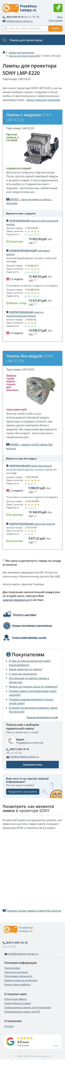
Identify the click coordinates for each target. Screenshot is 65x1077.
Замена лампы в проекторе (20, 980)
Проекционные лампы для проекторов (27, 1007)
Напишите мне (32, 764)
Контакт (9, 1026)
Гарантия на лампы (16, 972)
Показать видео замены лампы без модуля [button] (32, 910)
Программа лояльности (18, 976)
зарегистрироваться (16, 600)
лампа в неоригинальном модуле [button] (24, 313)
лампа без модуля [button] (29, 465)
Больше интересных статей (42, 717)
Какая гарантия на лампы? (25, 669)
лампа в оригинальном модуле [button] (32, 222)
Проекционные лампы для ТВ (22, 1011)
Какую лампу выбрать (17, 984)
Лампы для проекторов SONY (24, 55)
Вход (59, 16)
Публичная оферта (15, 999)
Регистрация (55, 20)
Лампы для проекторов (21, 52)
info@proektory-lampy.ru (18, 21)
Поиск (55, 28)
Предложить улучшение (22, 791)
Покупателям (12, 968)
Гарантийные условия (17, 1003)
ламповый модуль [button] (28, 252)
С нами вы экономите (23, 673)
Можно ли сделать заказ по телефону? (33, 686)
